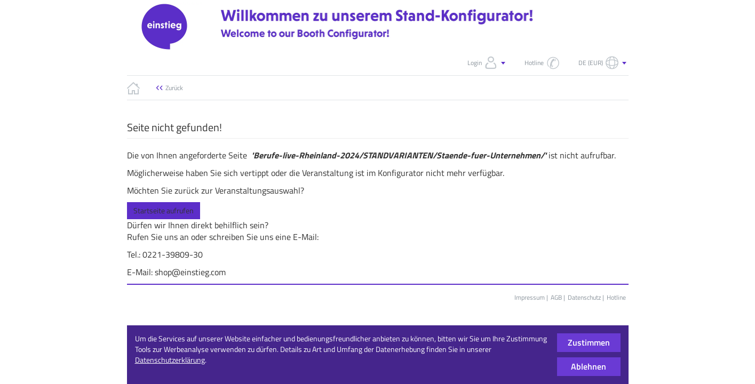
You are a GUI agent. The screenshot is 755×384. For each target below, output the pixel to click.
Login (487, 63)
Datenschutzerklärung (170, 359)
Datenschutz (584, 297)
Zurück (174, 87)
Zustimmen (589, 342)
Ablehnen (588, 366)
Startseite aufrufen (163, 210)
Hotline (616, 297)
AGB (556, 297)
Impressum (529, 297)
